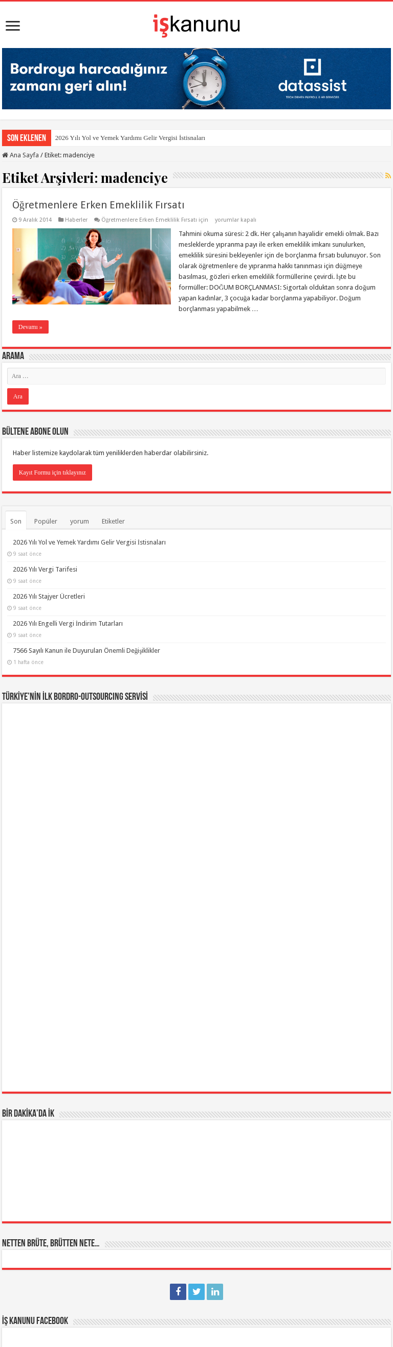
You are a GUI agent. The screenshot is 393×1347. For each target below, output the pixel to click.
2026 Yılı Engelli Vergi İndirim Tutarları (68, 623)
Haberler (76, 220)
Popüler (45, 521)
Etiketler (113, 521)
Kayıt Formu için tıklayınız (52, 472)
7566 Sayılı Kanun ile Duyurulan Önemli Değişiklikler (87, 650)
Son (15, 521)
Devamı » (30, 326)
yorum (79, 521)
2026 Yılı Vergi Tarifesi (45, 569)
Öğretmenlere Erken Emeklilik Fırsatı (98, 205)
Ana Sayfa (20, 155)
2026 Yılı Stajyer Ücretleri (49, 596)
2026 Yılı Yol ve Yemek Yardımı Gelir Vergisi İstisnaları (130, 137)
